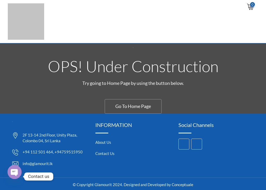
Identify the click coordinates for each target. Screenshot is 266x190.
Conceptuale (182, 184)
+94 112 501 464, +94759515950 (53, 152)
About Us (103, 142)
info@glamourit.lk (38, 163)
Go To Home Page (133, 106)
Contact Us (105, 153)
